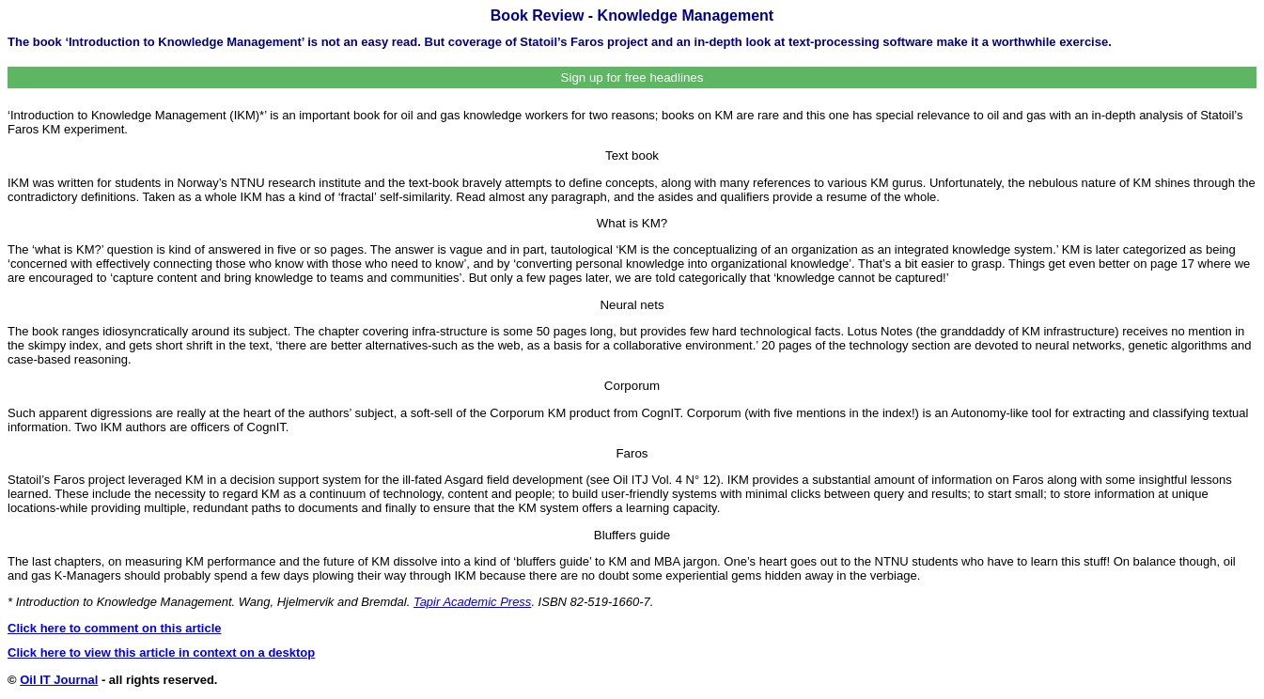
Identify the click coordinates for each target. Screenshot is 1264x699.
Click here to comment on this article (115, 628)
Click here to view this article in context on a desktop (161, 652)
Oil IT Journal (59, 680)
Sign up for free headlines (632, 77)
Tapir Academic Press (472, 602)
